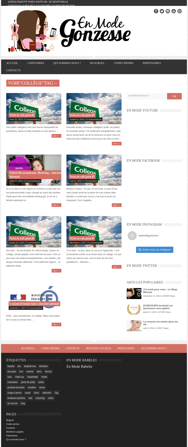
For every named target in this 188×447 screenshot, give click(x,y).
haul (10, 377)
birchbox (43, 366)
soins (36, 393)
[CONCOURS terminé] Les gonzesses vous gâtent (158, 307)
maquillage (32, 377)
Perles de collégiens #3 (82, 176)
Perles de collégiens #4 (82, 115)
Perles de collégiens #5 (22, 115)
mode (44, 377)
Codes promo (123, 63)
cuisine (29, 371)
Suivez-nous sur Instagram (155, 249)
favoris (48, 371)
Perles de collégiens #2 (22, 238)
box (21, 371)
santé (27, 393)
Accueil (12, 63)
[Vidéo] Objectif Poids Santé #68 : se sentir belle (38, 2)
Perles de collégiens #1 (82, 238)
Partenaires (152, 63)
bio (19, 366)
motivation (13, 382)
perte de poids (28, 382)
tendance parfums (16, 398)
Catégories (35, 63)
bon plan (12, 371)
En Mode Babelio (79, 366)
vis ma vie (12, 403)
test (30, 398)
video (50, 398)
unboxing (40, 398)
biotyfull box (30, 366)
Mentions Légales (98, 348)
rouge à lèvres (14, 393)
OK (174, 96)
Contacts (13, 70)
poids (41, 382)
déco (39, 371)
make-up (19, 377)
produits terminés (16, 387)
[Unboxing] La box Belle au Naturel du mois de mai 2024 (41, 5)
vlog (23, 403)
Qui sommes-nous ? (67, 63)
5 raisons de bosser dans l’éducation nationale (34, 303)
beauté (11, 366)
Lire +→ (56, 136)
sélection (46, 393)
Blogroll (97, 63)
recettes (32, 387)
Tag (56, 393)
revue (42, 387)
